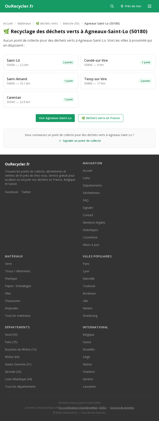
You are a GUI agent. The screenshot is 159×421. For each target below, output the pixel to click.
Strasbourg (90, 316)
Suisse (87, 342)
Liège (86, 357)
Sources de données (122, 407)
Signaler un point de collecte (79, 141)
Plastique (11, 278)
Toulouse (89, 286)
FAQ (86, 200)
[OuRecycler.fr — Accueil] (19, 6)
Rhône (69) (12, 357)
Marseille (89, 278)
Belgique (88, 335)
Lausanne (89, 386)
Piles (8, 293)
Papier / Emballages (18, 286)
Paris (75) (11, 342)
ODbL (102, 407)
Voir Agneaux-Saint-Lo (55, 118)
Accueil (8, 23)
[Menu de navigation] (149, 6)
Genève (88, 379)
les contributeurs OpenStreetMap (78, 407)
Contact (88, 215)
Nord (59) (11, 335)
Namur (87, 364)
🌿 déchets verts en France (101, 118)
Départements (92, 185)
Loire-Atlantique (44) (18, 379)
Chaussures (12, 301)
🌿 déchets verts (47, 23)
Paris (86, 264)
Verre (8, 264)
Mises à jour (91, 245)
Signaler (88, 208)
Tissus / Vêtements (17, 271)
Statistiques (90, 230)
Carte (86, 178)
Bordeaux (89, 293)
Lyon (86, 271)
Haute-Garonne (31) (18, 364)
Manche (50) (71, 23)
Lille (85, 301)
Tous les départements (20, 386)
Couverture (90, 237)
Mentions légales (94, 222)
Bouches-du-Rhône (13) (21, 349)
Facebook (11, 192)
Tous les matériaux (17, 316)
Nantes (87, 308)
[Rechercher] (112, 6)
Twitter (26, 192)
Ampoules (11, 308)
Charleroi (89, 372)
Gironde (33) (13, 372)
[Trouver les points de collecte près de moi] (130, 6)
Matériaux (24, 23)
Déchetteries (91, 193)
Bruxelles (89, 349)
